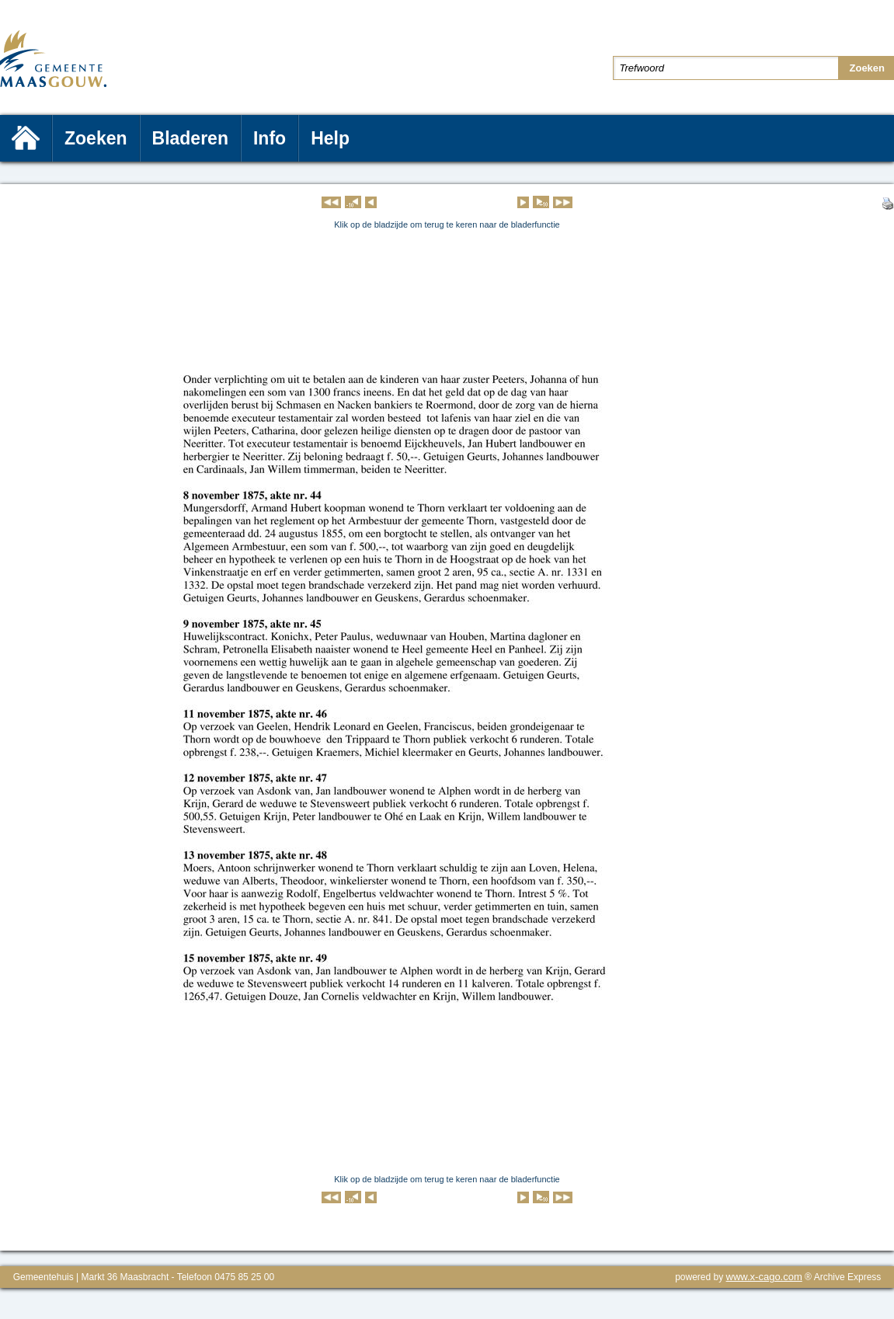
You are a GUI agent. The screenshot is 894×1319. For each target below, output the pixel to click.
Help (330, 138)
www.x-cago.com (764, 1276)
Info (269, 138)
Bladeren (190, 138)
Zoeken (95, 138)
